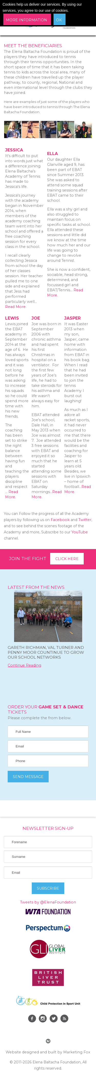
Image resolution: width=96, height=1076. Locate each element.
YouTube (79, 532)
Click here (67, 558)
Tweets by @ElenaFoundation (48, 902)
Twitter (84, 519)
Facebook (60, 519)
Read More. (15, 306)
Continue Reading (24, 665)
